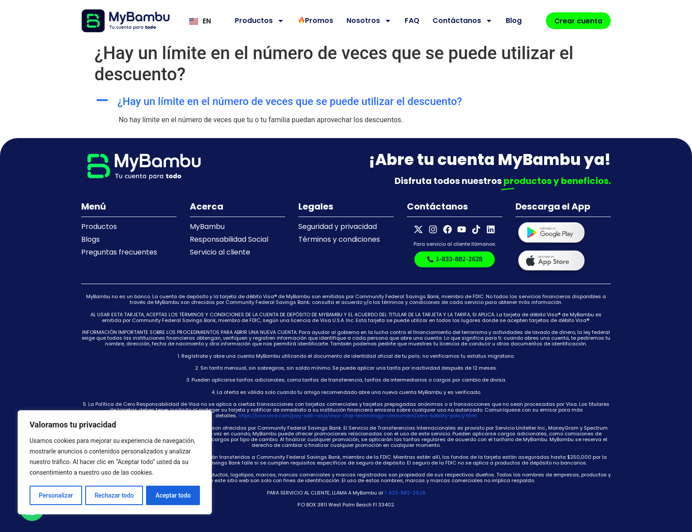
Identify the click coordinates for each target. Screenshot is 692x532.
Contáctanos (462, 21)
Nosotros (368, 21)
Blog (513, 20)
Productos (258, 21)
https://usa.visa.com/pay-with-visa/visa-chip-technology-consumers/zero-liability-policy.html (357, 415)
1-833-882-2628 (404, 492)
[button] (346, 101)
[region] (115, 462)
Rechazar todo (114, 495)
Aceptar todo (173, 495)
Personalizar (55, 495)
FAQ (411, 20)
